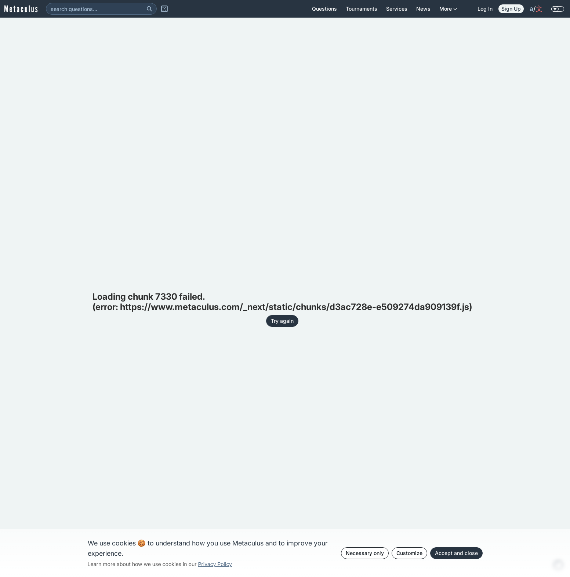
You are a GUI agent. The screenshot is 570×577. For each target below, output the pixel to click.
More (448, 12)
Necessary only (365, 553)
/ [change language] (536, 9)
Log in (485, 9)
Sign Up (511, 9)
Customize (409, 553)
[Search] (149, 9)
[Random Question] (164, 8)
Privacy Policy (215, 564)
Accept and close (456, 553)
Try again (282, 321)
